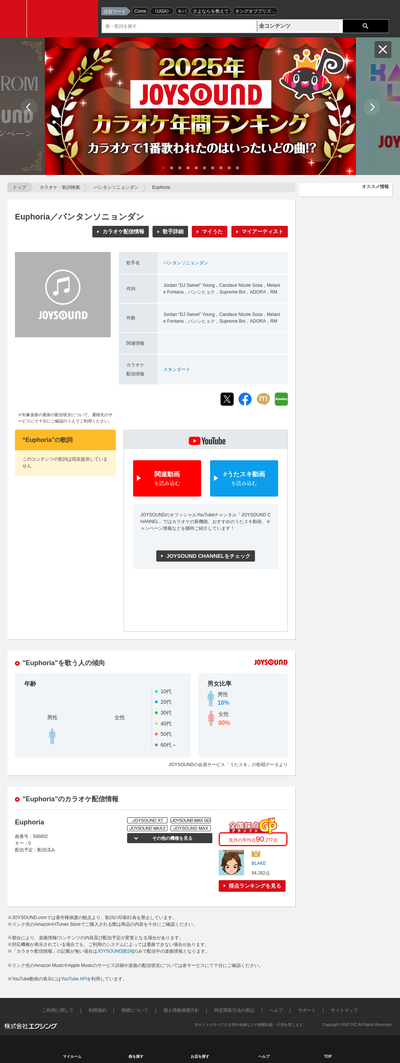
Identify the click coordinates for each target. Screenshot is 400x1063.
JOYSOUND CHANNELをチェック (208, 556)
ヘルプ (276, 1010)
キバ (182, 11)
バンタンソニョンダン (116, 187)
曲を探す (136, 1056)
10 (237, 167)
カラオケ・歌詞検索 (60, 187)
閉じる (383, 49)
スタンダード (176, 369)
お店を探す (200, 1056)
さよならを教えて (211, 11)
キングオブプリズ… (255, 11)
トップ (19, 187)
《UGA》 (162, 11)
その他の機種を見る (172, 838)
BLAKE (259, 863)
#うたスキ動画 (244, 479)
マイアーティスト (262, 231)
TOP (328, 1056)
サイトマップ (344, 1010)
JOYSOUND (64, 18)
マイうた (212, 231)
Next (371, 107)
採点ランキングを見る (255, 886)
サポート (307, 1010)
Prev (29, 107)
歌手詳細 (173, 231)
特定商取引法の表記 (234, 1010)
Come (140, 11)
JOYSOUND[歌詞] (115, 951)
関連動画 (167, 479)
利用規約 (98, 1010)
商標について (134, 1010)
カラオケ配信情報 (123, 231)
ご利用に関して (58, 1010)
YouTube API (74, 978)
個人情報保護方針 (181, 1010)
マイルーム (72, 1056)
